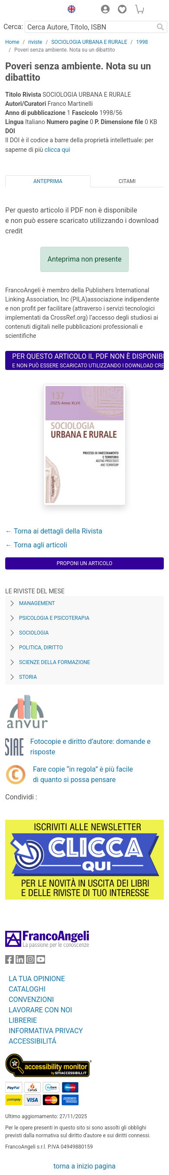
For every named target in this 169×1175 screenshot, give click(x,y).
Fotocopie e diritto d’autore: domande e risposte (90, 746)
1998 (142, 42)
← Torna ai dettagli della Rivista (53, 531)
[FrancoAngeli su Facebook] (9, 961)
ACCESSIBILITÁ (32, 1041)
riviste (35, 42)
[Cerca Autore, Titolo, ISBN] (89, 27)
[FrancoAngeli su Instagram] (30, 961)
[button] (69, 10)
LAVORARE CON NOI (40, 1010)
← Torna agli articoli (36, 545)
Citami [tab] (127, 181)
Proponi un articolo (85, 563)
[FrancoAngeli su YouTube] (40, 961)
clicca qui (57, 149)
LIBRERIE (23, 1020)
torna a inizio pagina (84, 1166)
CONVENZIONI (31, 999)
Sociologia (34, 633)
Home (12, 42)
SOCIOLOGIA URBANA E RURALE (89, 42)
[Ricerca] (160, 27)
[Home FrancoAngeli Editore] (31, 10)
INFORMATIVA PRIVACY (46, 1031)
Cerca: (13, 27)
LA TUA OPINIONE (37, 979)
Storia (28, 677)
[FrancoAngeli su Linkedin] (20, 961)
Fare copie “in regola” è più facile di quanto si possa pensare (83, 774)
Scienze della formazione (54, 662)
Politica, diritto (41, 648)
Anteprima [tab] (47, 181)
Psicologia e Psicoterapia (54, 618)
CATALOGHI (27, 989)
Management (37, 603)
